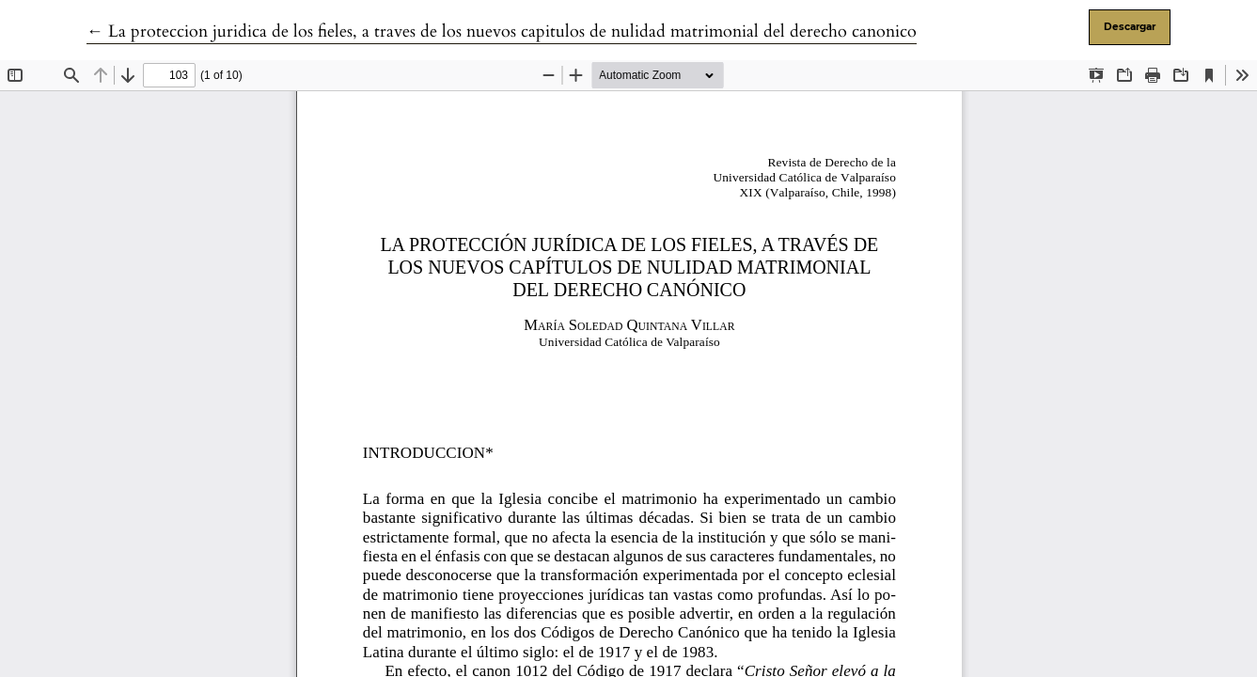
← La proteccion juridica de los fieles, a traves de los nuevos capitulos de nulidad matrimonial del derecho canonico (501, 31)
